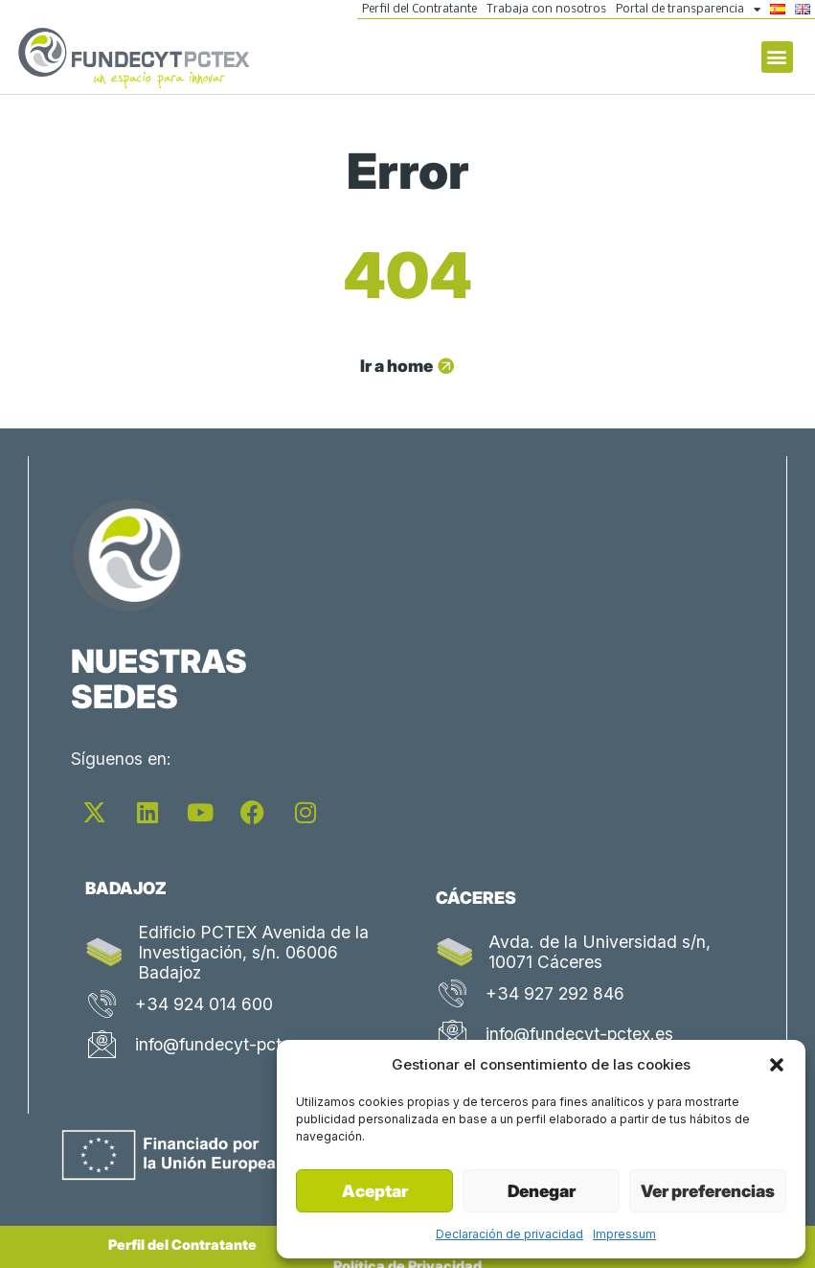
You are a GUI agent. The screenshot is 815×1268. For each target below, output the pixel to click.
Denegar (542, 1191)
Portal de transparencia (688, 9)
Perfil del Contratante (419, 9)
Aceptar (375, 1191)
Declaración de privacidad (509, 1234)
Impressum (624, 1234)
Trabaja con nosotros (546, 9)
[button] (776, 1064)
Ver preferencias (708, 1191)
